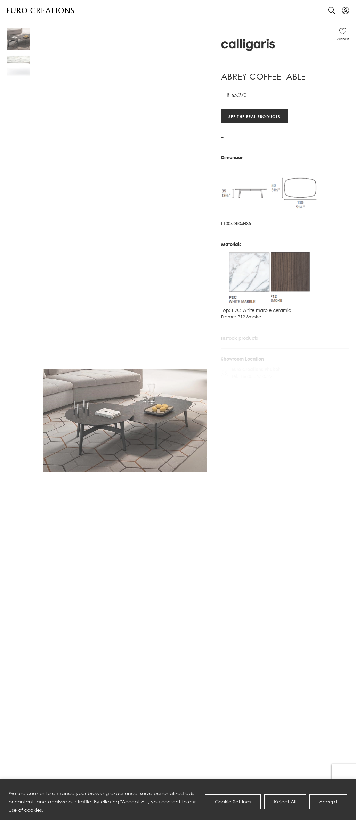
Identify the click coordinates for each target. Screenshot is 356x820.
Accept (328, 801)
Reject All (285, 801)
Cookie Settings (233, 801)
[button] (343, 34)
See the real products (254, 116)
